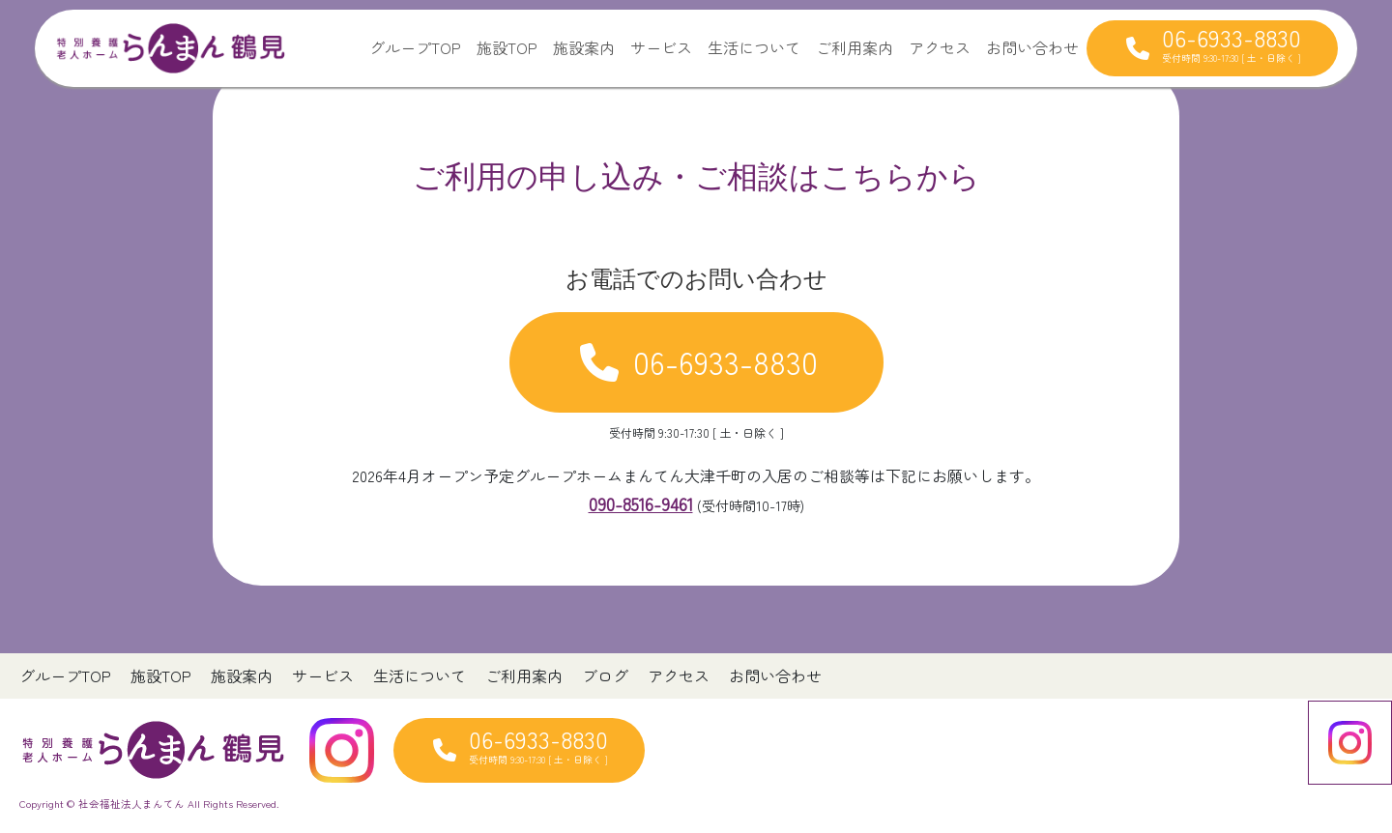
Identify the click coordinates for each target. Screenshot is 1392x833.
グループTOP (415, 47)
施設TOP (507, 47)
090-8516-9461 (641, 503)
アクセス (940, 47)
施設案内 (584, 47)
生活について (754, 47)
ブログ (605, 675)
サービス (661, 47)
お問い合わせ (1032, 47)
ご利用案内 (854, 47)
